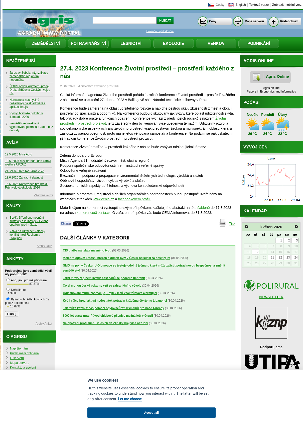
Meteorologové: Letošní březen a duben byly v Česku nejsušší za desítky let (116, 258)
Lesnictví (130, 43)
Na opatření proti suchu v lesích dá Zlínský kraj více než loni (105, 323)
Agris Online (277, 76)
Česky (220, 5)
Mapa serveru (254, 21)
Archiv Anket (44, 323)
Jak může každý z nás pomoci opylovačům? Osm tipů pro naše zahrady (113, 308)
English (240, 5)
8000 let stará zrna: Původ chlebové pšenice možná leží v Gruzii (108, 315)
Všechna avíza (43, 195)
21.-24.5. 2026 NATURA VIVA (24, 171)
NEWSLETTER (271, 297)
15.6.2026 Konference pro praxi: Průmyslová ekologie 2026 (26, 185)
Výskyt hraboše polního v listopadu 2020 (26, 115)
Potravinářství (88, 43)
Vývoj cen (255, 147)
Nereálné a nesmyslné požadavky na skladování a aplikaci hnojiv (27, 103)
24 (295, 257)
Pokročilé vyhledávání (160, 31)
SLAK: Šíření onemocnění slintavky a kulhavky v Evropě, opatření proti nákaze (29, 221)
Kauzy (13, 205)
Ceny (212, 21)
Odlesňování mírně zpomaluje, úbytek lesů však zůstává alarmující (110, 293)
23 (288, 257)
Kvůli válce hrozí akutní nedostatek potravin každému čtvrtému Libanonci (115, 300)
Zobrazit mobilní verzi (287, 5)
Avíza (12, 142)
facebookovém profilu (134, 199)
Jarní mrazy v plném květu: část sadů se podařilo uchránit (104, 278)
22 (280, 257)
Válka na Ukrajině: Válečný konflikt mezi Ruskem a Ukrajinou (27, 234)
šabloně (204, 208)
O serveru (17, 358)
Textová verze (259, 5)
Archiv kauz (44, 246)
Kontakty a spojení (23, 367)
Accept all (151, 412)
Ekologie (173, 43)
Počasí (251, 102)
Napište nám (19, 348)
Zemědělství (46, 43)
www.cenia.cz (103, 199)
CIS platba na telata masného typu (87, 250)
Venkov (216, 43)
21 (272, 257)
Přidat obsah (289, 21)
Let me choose (130, 399)
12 (256, 252)
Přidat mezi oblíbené (24, 353)
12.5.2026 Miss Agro (18, 154)
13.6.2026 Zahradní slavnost (24, 177)
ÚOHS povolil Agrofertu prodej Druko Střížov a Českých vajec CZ (30, 89)
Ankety (15, 259)
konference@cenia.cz (93, 213)
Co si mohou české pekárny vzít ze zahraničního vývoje (102, 285)
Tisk (232, 224)
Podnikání (258, 43)
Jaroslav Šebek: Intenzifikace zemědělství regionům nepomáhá (29, 76)
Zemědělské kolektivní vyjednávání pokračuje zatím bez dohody (31, 127)
